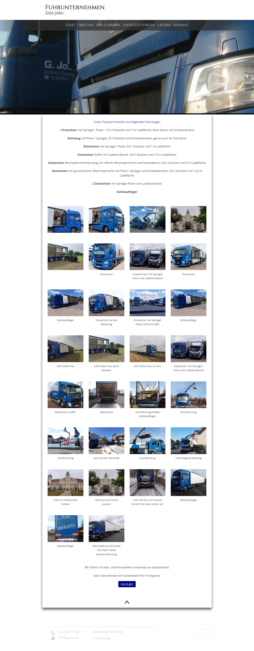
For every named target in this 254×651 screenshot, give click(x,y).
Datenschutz (203, 634)
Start (70, 25)
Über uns (85, 25)
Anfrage (180, 25)
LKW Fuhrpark (108, 25)
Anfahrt (206, 629)
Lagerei (164, 25)
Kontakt (127, 584)
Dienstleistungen (139, 25)
